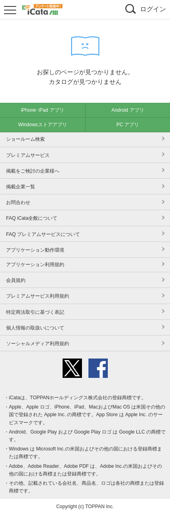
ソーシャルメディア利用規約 (37, 343)
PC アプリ (127, 124)
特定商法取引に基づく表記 (35, 312)
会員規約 (15, 280)
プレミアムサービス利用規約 (37, 296)
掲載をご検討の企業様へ (32, 171)
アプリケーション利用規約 (35, 264)
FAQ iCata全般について (31, 218)
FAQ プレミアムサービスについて (43, 234)
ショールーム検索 (25, 139)
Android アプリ (127, 110)
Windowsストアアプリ (42, 124)
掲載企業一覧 (20, 187)
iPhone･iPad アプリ (42, 110)
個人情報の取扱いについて (35, 328)
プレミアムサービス (28, 155)
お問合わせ (18, 202)
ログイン (153, 9)
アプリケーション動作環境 (35, 250)
